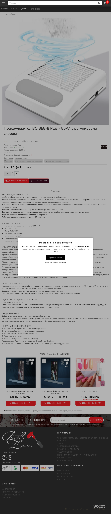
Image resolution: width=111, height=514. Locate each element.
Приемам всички (55, 257)
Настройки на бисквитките (55, 262)
